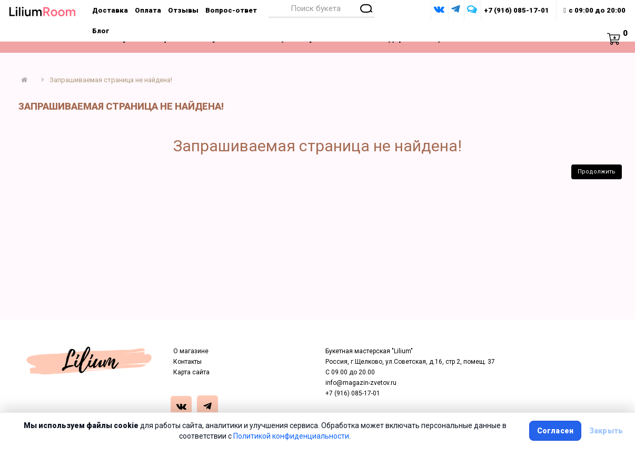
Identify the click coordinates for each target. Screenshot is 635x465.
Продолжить (597, 171)
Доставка (110, 10)
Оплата (148, 10)
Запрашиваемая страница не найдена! (110, 80)
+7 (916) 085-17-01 (516, 10)
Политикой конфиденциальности (291, 436)
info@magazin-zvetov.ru (360, 382)
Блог (101, 31)
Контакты (187, 361)
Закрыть (606, 431)
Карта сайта (191, 372)
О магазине (191, 351)
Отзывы (183, 10)
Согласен (555, 431)
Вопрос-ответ (231, 10)
